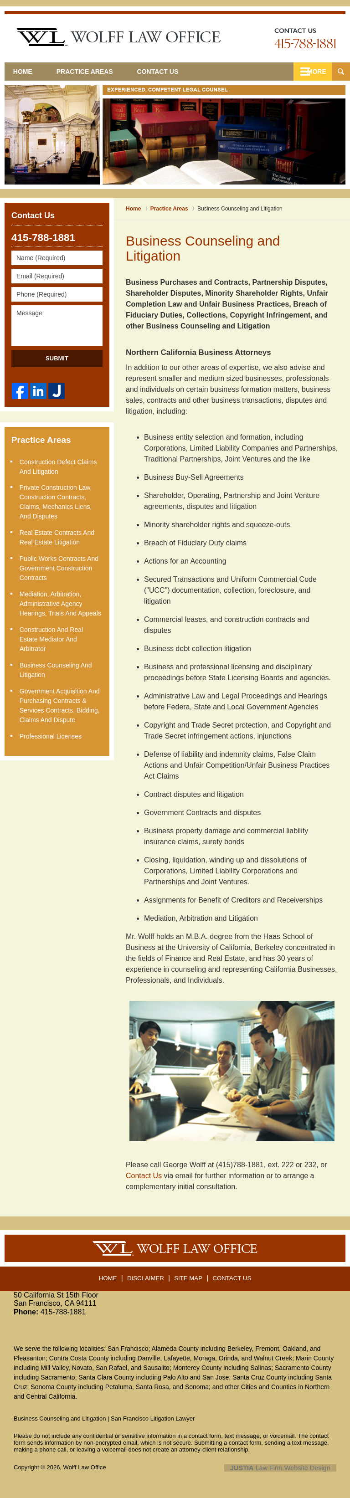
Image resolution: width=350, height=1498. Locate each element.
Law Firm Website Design (287, 1468)
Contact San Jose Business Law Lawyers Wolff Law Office (305, 38)
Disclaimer (147, 1275)
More (312, 71)
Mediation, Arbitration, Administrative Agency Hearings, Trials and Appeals (61, 601)
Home (29, 71)
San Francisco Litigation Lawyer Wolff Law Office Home (118, 37)
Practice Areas (98, 71)
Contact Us (178, 71)
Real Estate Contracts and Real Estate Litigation (58, 536)
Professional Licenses (51, 732)
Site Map (189, 1275)
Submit (57, 358)
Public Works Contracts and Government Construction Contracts (60, 566)
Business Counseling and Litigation (57, 666)
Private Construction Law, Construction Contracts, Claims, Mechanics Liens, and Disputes (57, 501)
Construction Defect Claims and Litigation (59, 465)
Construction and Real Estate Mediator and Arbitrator (52, 636)
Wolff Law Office (84, 1467)
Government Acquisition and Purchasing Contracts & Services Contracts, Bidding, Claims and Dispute (61, 702)
